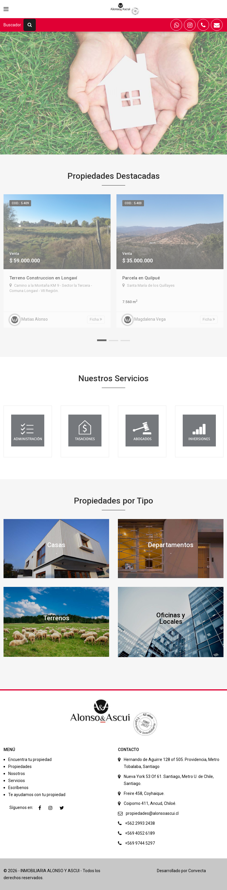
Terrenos (56, 618)
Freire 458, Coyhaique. (144, 793)
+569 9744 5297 (140, 843)
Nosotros (16, 773)
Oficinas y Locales (170, 618)
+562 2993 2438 (140, 823)
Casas (56, 545)
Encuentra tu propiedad (30, 759)
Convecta (197, 870)
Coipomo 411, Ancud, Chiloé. (150, 803)
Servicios (16, 780)
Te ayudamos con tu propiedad (36, 794)
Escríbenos (18, 787)
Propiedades (20, 766)
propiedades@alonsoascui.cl (152, 813)
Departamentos (171, 545)
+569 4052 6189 (140, 833)
